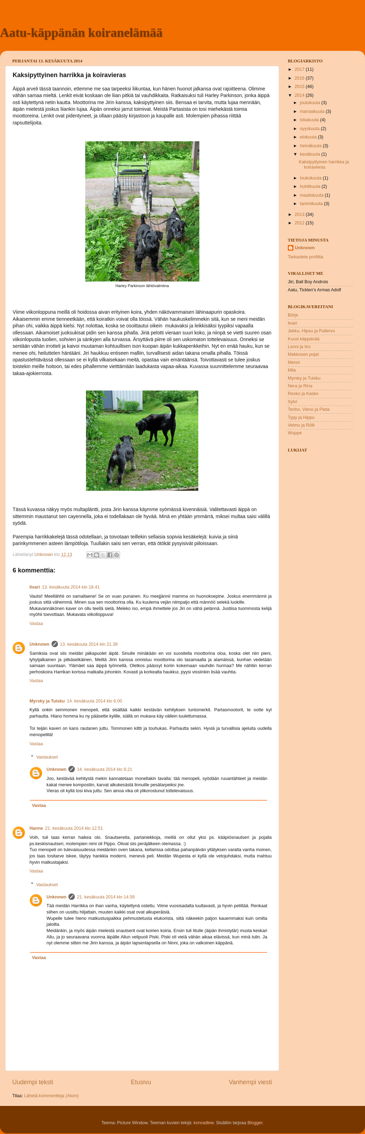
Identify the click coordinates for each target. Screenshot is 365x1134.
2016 (300, 78)
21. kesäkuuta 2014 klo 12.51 (74, 828)
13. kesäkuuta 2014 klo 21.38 (89, 644)
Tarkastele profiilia (305, 256)
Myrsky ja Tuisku (47, 701)
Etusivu (141, 1082)
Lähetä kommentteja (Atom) (51, 1095)
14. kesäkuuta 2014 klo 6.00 (94, 701)
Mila (292, 370)
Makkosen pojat (303, 354)
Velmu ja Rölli (301, 425)
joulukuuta (310, 102)
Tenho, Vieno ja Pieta (309, 409)
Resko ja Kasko (303, 393)
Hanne (36, 828)
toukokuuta (311, 178)
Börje (293, 315)
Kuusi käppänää (303, 339)
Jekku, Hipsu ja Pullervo (311, 330)
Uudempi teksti (32, 1082)
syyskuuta (310, 128)
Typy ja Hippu (301, 417)
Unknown (39, 644)
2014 (300, 95)
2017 (300, 69)
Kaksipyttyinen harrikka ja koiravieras (324, 164)
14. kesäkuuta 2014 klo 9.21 (104, 769)
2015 (300, 86)
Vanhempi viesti (250, 1082)
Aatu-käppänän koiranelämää (81, 33)
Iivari (34, 587)
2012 (300, 222)
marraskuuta (313, 111)
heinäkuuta (311, 145)
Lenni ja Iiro (299, 346)
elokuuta (309, 137)
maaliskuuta (312, 195)
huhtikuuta (311, 186)
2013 (300, 214)
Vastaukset (47, 757)
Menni (294, 362)
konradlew (204, 1122)
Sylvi (292, 401)
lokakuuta (310, 119)
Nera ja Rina (300, 385)
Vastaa (36, 623)
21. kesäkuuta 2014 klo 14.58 (106, 897)
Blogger (255, 1122)
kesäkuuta (310, 154)
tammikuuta (312, 203)
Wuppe (295, 432)
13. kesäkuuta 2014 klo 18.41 (71, 587)
